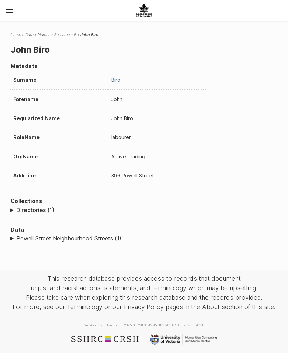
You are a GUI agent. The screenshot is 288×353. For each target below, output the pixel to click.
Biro (115, 80)
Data (29, 34)
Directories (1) (35, 209)
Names (44, 34)
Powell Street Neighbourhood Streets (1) (68, 238)
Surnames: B (65, 34)
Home (15, 34)
